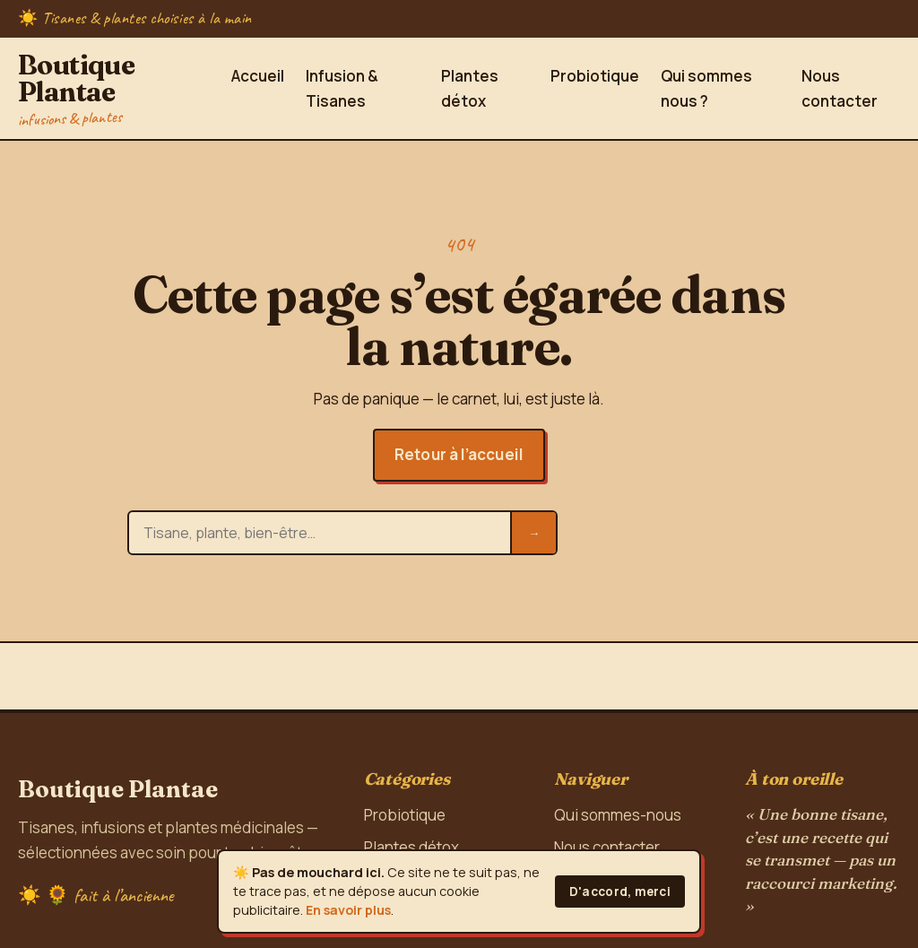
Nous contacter (839, 88)
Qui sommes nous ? (706, 88)
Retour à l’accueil (459, 454)
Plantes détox (469, 88)
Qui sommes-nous (617, 814)
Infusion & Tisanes (342, 88)
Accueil (257, 75)
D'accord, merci (620, 891)
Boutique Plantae (115, 88)
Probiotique (594, 75)
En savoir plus (348, 909)
